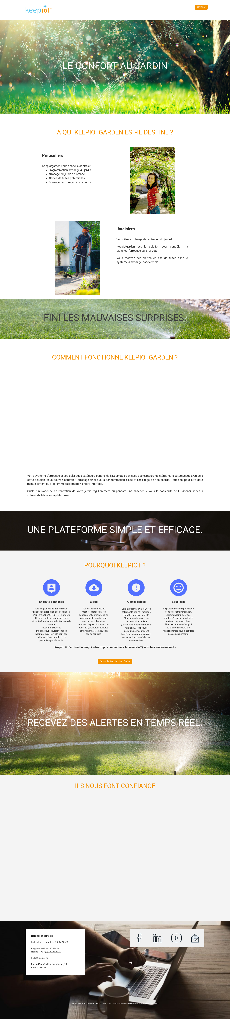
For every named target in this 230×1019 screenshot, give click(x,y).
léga (122, 1003)
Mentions (116, 1003)
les (125, 1003)
